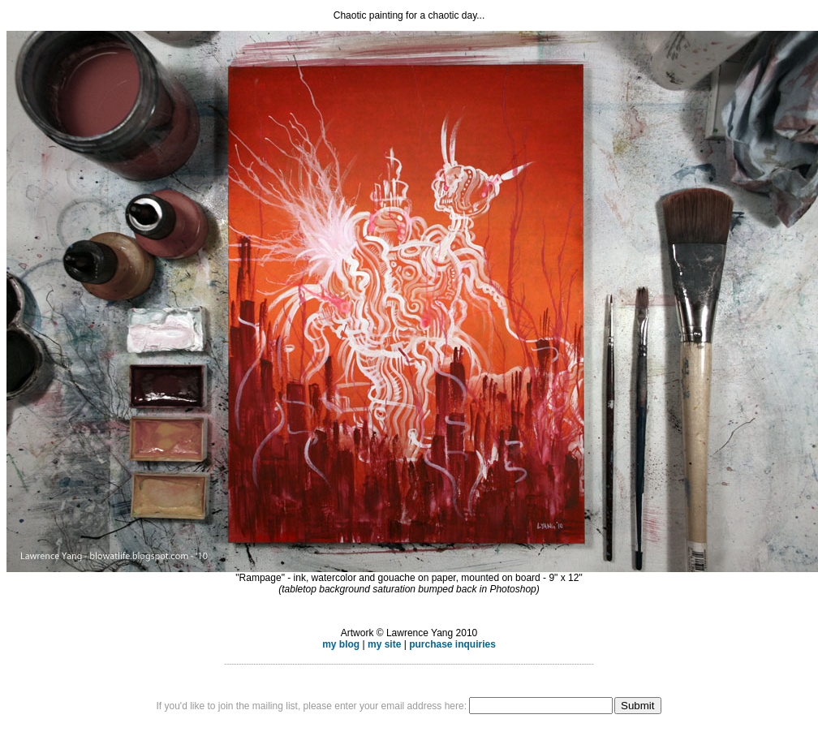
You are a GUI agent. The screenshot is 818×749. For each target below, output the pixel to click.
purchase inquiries (452, 644)
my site (384, 644)
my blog (340, 644)
